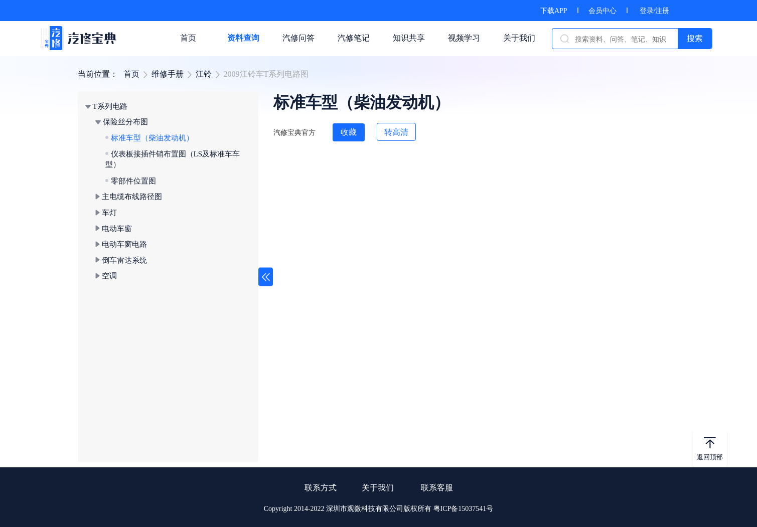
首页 (131, 74)
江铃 (204, 74)
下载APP (553, 11)
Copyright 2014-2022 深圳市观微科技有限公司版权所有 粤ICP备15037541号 (379, 508)
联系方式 (321, 487)
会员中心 (602, 11)
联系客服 (437, 487)
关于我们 (378, 487)
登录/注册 (655, 11)
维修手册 (168, 74)
